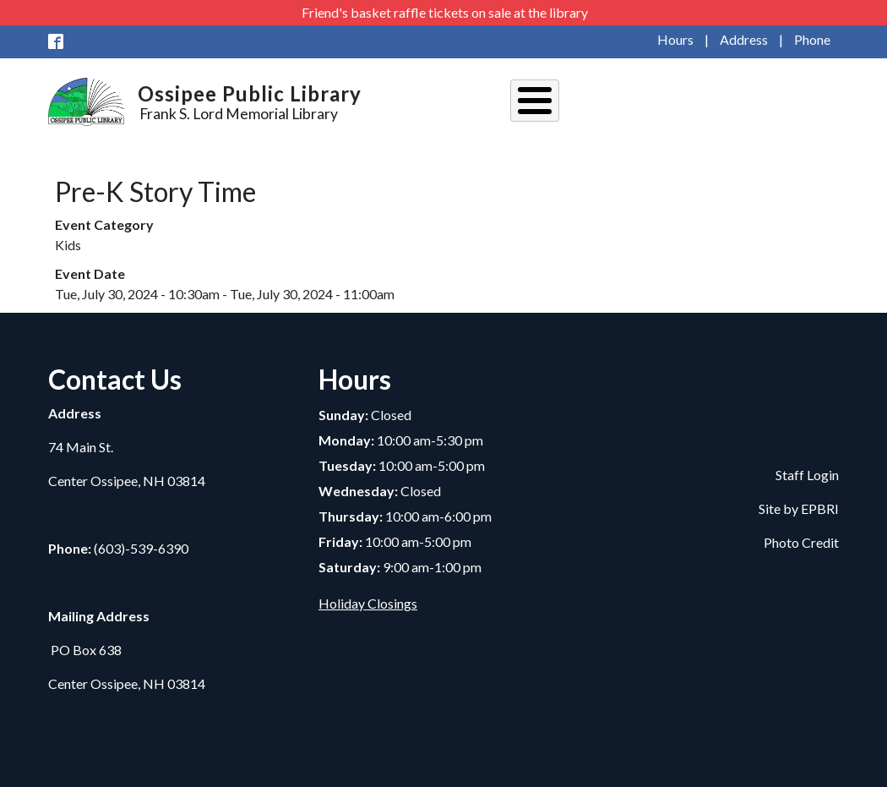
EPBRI (820, 504)
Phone (812, 39)
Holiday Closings (367, 598)
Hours (675, 39)
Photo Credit (801, 538)
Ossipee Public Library (250, 93)
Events (615, 103)
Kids (821, 103)
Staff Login (807, 470)
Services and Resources (721, 103)
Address (744, 39)
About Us (547, 103)
